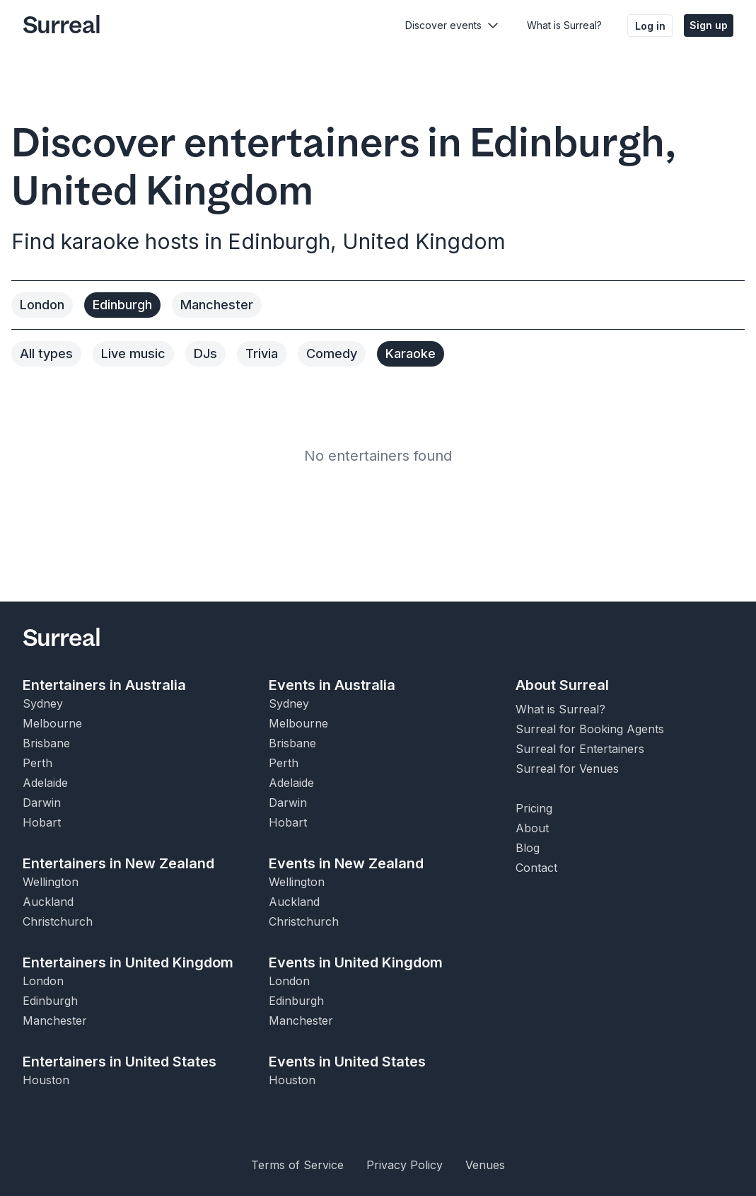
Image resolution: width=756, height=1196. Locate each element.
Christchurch (58, 921)
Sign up (709, 25)
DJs (205, 353)
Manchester (216, 304)
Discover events (443, 25)
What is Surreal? (564, 25)
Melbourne (52, 723)
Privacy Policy (404, 1165)
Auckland (48, 902)
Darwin (42, 802)
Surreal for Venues (567, 768)
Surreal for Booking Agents (590, 729)
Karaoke (410, 353)
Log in (650, 26)
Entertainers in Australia (104, 685)
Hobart (42, 822)
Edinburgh (122, 304)
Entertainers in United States (119, 1061)
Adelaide (45, 783)
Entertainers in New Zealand (118, 863)
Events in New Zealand (346, 863)
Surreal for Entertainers (580, 749)
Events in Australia (332, 685)
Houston (46, 1080)
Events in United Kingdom (356, 962)
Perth (37, 763)
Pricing (534, 808)
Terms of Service (297, 1165)
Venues (485, 1165)
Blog (528, 848)
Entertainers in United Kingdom (128, 962)
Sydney (43, 703)
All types (46, 353)
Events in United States (347, 1061)
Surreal (61, 25)
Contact (536, 868)
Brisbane (46, 743)
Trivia (261, 353)
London (42, 304)
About (532, 828)
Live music (133, 353)
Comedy (331, 353)
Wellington (50, 882)
